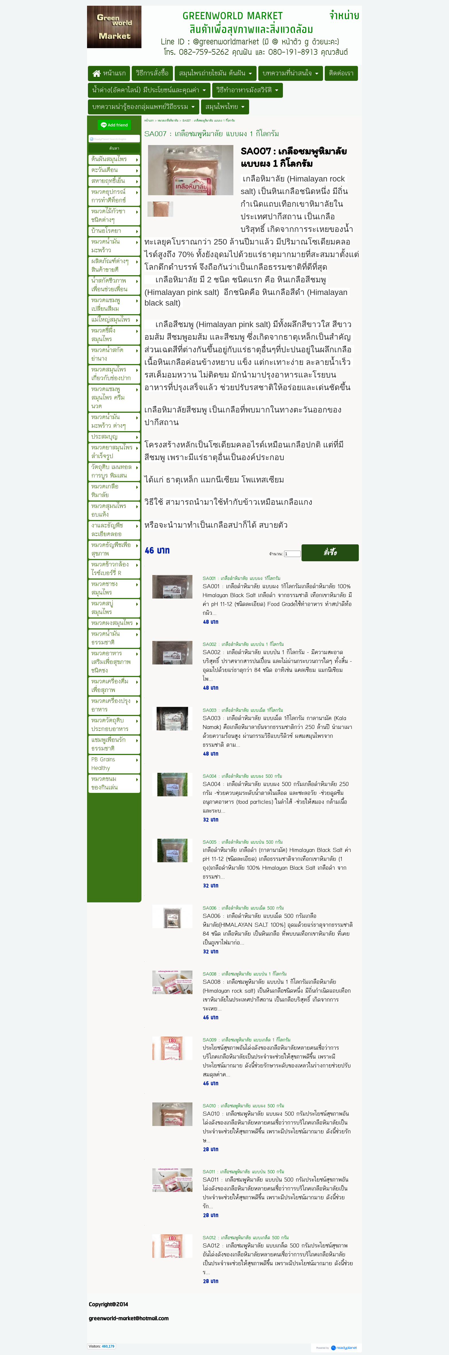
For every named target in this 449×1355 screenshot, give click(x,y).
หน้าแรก (149, 120)
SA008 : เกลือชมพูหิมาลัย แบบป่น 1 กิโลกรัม (245, 973)
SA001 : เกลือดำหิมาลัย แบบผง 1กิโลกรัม (241, 578)
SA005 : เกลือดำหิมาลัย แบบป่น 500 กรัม (243, 842)
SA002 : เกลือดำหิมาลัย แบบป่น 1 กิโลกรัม (243, 644)
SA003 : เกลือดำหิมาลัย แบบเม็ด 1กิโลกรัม (243, 710)
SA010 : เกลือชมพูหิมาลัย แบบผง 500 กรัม (243, 1105)
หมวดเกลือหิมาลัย (168, 120)
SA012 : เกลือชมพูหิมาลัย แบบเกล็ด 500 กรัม (246, 1237)
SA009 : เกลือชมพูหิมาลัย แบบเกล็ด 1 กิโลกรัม (246, 1039)
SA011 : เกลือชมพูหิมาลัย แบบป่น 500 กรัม (243, 1171)
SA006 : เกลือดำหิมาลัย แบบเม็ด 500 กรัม (243, 908)
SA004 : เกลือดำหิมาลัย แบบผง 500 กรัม (242, 776)
